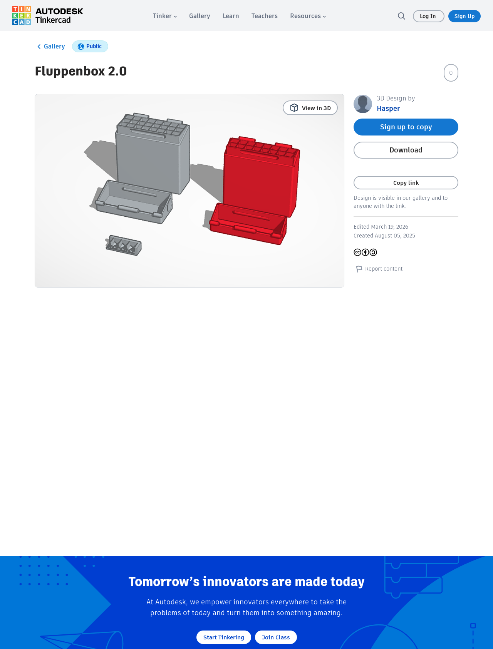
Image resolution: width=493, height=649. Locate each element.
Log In (429, 16)
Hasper (388, 108)
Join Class (276, 637)
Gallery (50, 46)
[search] (401, 16)
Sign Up (464, 16)
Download (406, 150)
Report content (378, 268)
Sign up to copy (406, 127)
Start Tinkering (223, 637)
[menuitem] (164, 16)
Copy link (406, 183)
